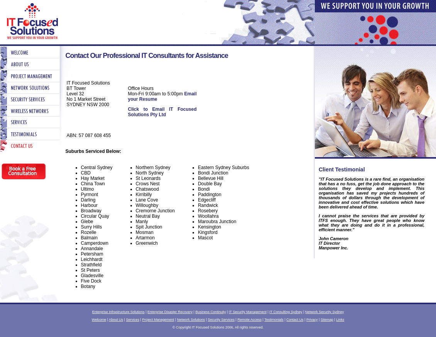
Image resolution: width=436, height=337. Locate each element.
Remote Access (249, 320)
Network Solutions (191, 320)
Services (132, 320)
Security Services (221, 320)
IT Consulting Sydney (285, 312)
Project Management (158, 320)
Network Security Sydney (324, 312)
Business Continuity (210, 312)
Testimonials (274, 320)
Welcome (99, 320)
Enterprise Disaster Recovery (170, 312)
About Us (116, 320)
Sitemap (327, 320)
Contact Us (295, 320)
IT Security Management (248, 312)
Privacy (312, 320)
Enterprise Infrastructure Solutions (118, 312)
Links (340, 320)
